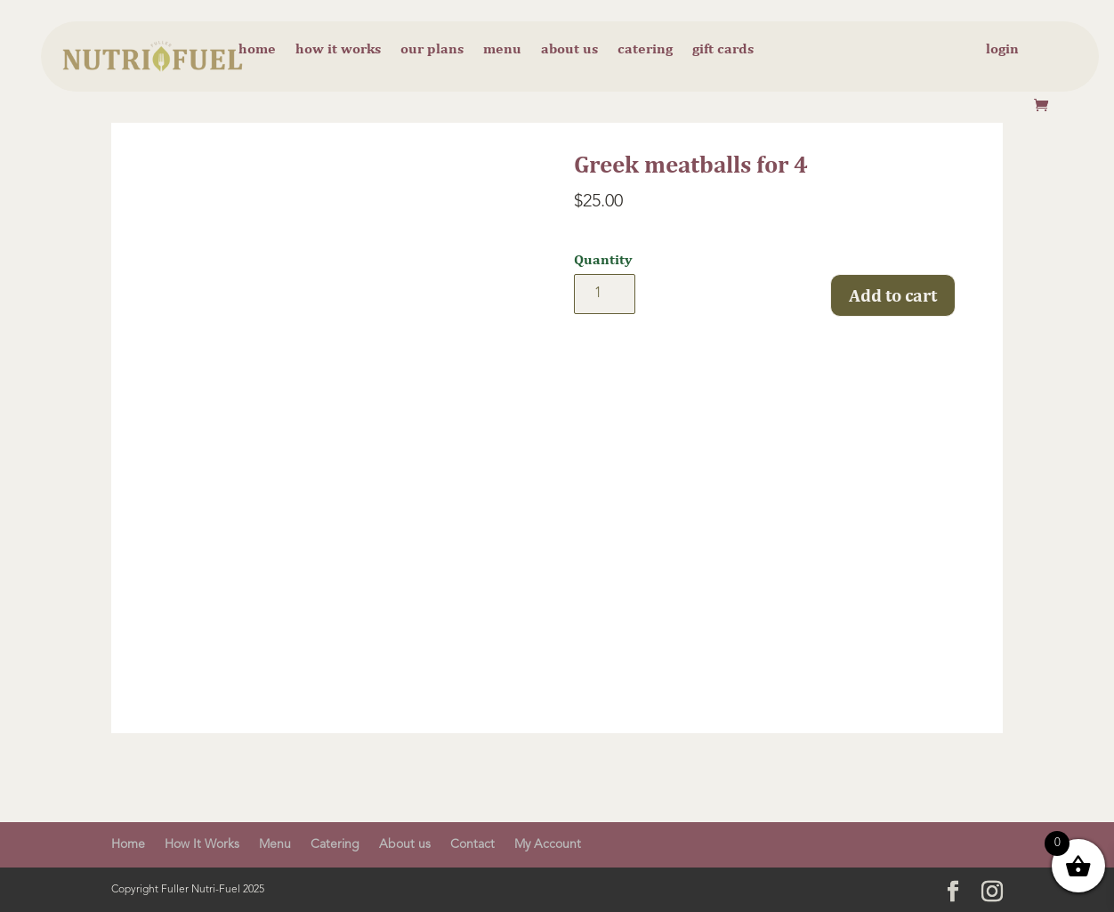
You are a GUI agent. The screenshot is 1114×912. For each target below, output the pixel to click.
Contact (472, 844)
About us (569, 50)
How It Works (202, 844)
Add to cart (893, 295)
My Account (547, 844)
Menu (502, 50)
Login (1002, 50)
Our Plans (432, 50)
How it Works (338, 50)
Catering (645, 50)
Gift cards (723, 50)
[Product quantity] (604, 294)
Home (257, 50)
